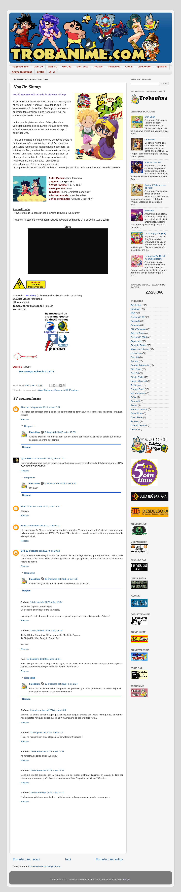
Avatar (134, 405)
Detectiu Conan (138, 345)
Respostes (29, 426)
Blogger (126, 879)
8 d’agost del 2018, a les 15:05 (60, 432)
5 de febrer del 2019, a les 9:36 (60, 483)
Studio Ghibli (137, 377)
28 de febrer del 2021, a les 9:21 (43, 525)
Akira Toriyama (45, 390)
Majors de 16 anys (140, 349)
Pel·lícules (114, 66)
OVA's (128, 66)
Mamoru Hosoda (139, 409)
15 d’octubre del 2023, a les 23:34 (43, 659)
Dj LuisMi (26, 458)
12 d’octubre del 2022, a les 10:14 (43, 551)
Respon (25, 419)
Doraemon (136, 341)
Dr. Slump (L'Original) (155, 233)
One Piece (149, 139)
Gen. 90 (66, 66)
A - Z (52, 71)
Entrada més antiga (109, 859)
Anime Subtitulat (22, 71)
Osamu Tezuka (138, 425)
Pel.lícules (136, 305)
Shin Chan (149, 117)
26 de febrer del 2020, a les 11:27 (43, 506)
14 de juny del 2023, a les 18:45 (46, 630)
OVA (133, 313)
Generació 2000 (139, 337)
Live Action (144, 66)
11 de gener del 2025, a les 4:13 (46, 732)
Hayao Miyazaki (139, 381)
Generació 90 (61, 390)
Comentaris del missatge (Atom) (44, 866)
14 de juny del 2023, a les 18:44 (46, 602)
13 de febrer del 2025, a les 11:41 (47, 751)
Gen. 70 (38, 66)
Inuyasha (149, 210)
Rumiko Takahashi (140, 365)
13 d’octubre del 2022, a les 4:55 (61, 579)
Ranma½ (135, 401)
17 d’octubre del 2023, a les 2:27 (61, 684)
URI (23, 551)
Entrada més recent (26, 859)
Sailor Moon (137, 413)
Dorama (135, 429)
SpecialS (161, 66)
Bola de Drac (137, 333)
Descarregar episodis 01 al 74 (36, 371)
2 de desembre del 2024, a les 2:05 (48, 710)
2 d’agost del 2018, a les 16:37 (44, 407)
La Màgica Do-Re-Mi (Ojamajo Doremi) (154, 257)
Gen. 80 (52, 66)
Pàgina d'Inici (20, 66)
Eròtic (40, 71)
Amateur (135, 421)
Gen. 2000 (82, 66)
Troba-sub (136, 385)
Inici (68, 859)
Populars (73, 390)
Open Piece (137, 417)
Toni (23, 506)
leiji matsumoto (138, 393)
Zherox (24, 407)
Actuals (98, 66)
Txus (23, 525)
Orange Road (137, 389)
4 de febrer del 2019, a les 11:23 (48, 458)
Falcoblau (34, 432)
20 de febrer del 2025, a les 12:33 (47, 770)
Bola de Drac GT (152, 162)
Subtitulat (135, 309)
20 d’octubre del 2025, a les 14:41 (47, 792)
